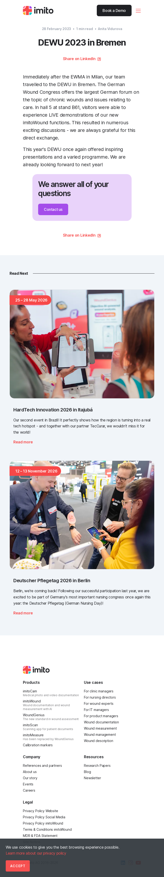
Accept (18, 866)
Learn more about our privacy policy (36, 853)
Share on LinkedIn (79, 58)
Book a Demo (114, 10)
